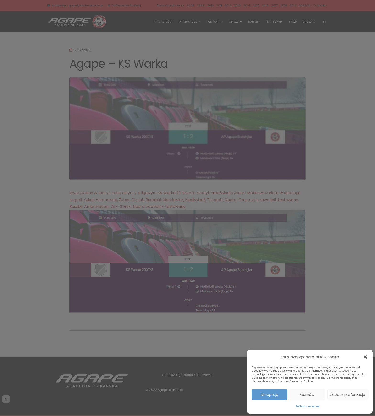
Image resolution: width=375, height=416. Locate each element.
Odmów (307, 394)
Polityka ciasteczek (307, 406)
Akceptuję (269, 394)
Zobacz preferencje (347, 394)
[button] (365, 357)
